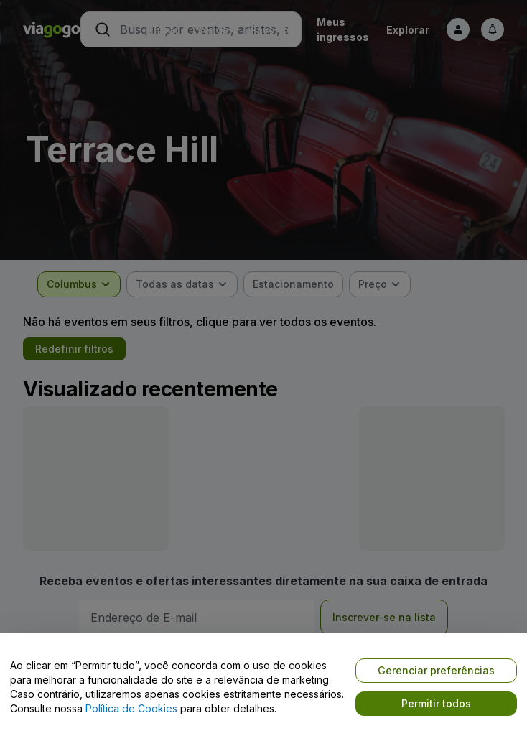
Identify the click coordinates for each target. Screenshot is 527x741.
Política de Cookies (131, 708)
